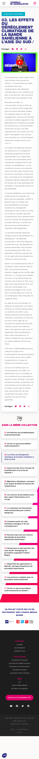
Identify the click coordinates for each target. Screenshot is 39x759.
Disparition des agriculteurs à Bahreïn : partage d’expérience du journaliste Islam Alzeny (18, 566)
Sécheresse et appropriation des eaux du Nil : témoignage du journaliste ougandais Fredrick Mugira (19, 552)
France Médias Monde (19, 685)
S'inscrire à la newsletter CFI (19, 697)
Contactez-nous (19, 651)
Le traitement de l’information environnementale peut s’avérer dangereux (18, 511)
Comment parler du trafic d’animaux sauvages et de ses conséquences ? (16, 524)
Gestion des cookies (19, 724)
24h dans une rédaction (19, 688)
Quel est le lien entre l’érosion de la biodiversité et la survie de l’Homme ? (19, 470)
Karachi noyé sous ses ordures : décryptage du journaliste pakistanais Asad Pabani (18, 537)
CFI (19, 682)
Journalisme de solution (19, 660)
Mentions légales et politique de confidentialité (19, 720)
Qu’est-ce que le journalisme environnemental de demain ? (17, 590)
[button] (4, 755)
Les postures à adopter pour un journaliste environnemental (18, 579)
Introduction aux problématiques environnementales (19, 434)
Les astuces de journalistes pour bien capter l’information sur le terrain (19, 497)
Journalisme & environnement (13, 14)
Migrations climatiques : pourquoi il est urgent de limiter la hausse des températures (19, 484)
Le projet (19, 644)
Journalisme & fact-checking (19, 673)
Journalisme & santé (19, 670)
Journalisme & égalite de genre (19, 663)
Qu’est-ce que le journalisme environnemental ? (17, 445)
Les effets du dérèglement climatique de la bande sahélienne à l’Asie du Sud (19, 457)
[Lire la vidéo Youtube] (19, 62)
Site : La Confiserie (19, 729)
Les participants (19, 648)
